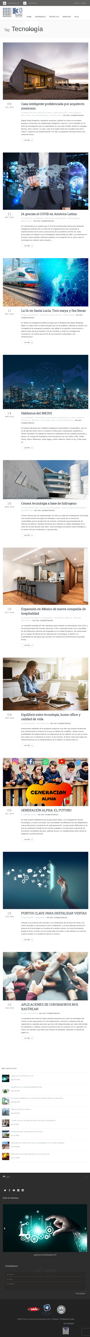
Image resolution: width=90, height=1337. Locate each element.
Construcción (60, 113)
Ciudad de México (32, 618)
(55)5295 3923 (32, 3)
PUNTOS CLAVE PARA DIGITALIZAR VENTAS (54, 913)
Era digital (61, 218)
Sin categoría (30, 1013)
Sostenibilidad (47, 420)
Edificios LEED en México (21, 1109)
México (35, 420)
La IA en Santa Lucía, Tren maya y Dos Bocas (53, 310)
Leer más (27, 140)
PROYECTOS (54, 17)
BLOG (77, 17)
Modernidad (29, 723)
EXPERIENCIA (40, 17)
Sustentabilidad (40, 115)
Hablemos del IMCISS (36, 413)
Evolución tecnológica (58, 418)
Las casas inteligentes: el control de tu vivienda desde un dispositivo (37, 1098)
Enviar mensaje (80, 1294)
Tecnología (55, 115)
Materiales (27, 510)
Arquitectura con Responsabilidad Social (26, 1087)
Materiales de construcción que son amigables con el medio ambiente (37, 1143)
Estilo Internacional (50, 508)
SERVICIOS (67, 17)
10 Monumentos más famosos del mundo (27, 1132)
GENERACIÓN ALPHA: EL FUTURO (46, 810)
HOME (29, 17)
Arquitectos (29, 113)
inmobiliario (29, 815)
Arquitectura (44, 113)
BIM (25, 315)
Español (83, 3)
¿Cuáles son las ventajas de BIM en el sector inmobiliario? (33, 1120)
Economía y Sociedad (43, 218)
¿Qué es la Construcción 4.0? (22, 1076)
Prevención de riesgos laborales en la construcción (30, 1154)
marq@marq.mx (13, 3)
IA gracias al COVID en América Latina (49, 214)
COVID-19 (27, 218)
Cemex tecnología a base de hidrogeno (49, 503)
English (76, 3)
